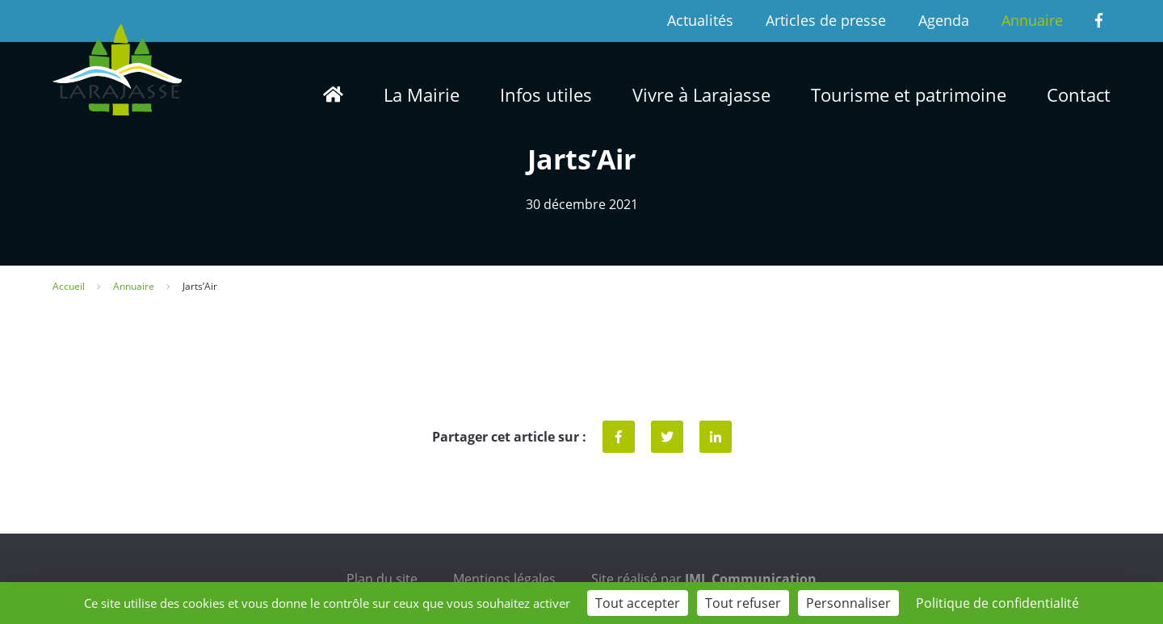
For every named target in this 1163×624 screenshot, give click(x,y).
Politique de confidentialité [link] (997, 603)
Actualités (700, 20)
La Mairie (422, 94)
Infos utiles (546, 94)
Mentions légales (504, 579)
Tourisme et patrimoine (908, 94)
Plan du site (382, 579)
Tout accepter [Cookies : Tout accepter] (637, 603)
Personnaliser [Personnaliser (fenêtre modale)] (848, 603)
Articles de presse (826, 20)
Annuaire (1032, 20)
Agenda (943, 20)
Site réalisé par (704, 579)
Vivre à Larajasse (701, 94)
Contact (1079, 94)
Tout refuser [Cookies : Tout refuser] (743, 603)
